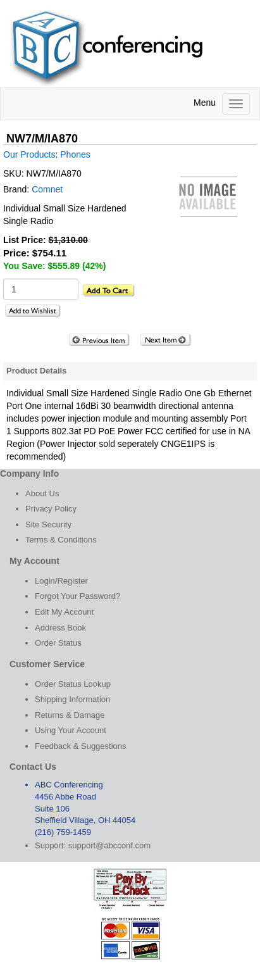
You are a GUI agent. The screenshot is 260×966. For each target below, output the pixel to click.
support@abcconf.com (109, 845)
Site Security (48, 524)
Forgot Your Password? (77, 596)
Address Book (60, 627)
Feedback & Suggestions (81, 746)
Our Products (29, 154)
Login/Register (61, 581)
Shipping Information (72, 699)
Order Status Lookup (73, 684)
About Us (42, 493)
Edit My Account (64, 612)
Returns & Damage (70, 715)
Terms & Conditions (61, 539)
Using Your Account (70, 730)
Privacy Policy (51, 508)
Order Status (58, 643)
